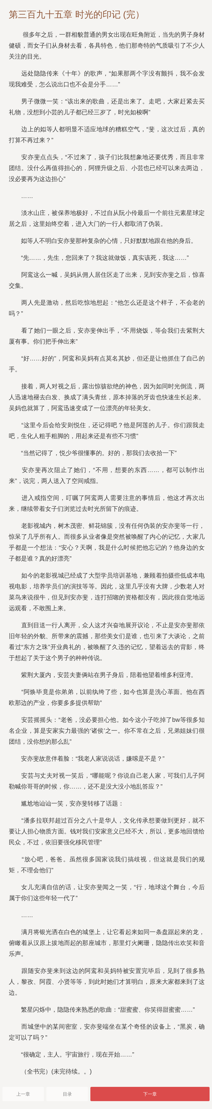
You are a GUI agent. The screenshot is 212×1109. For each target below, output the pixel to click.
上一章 (23, 1094)
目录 (67, 1094)
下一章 (150, 1094)
